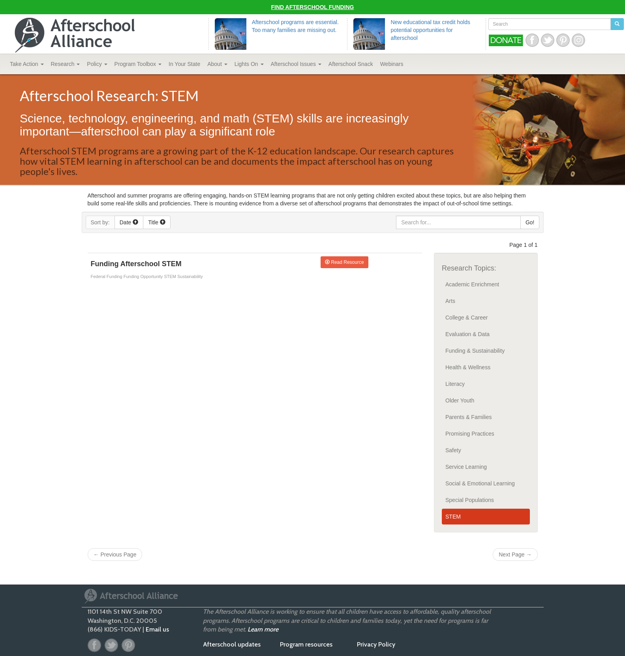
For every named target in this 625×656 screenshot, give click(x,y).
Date (129, 222)
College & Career (466, 317)
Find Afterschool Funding (312, 7)
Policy (97, 64)
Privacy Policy (376, 644)
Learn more (263, 629)
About (217, 64)
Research (65, 64)
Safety (453, 450)
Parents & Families (468, 417)
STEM (170, 276)
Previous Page (115, 554)
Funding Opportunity (144, 276)
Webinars (392, 64)
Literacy (455, 384)
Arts (450, 301)
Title (156, 222)
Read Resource (344, 262)
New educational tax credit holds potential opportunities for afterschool (430, 30)
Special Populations (469, 500)
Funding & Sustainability (475, 351)
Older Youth (459, 400)
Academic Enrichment (472, 284)
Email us (157, 629)
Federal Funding (107, 276)
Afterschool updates (232, 644)
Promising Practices (469, 433)
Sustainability (190, 276)
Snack (350, 64)
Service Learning (466, 467)
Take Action (27, 64)
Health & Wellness (467, 367)
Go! (530, 222)
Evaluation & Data (467, 334)
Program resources (306, 644)
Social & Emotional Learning (480, 483)
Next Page (515, 554)
